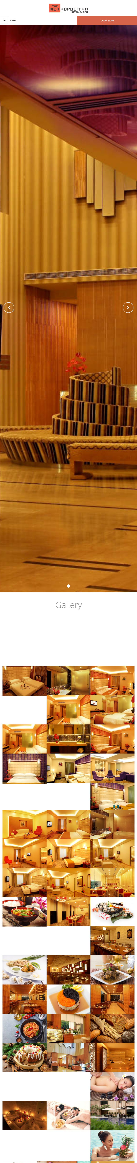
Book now (107, 20)
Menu (13, 20)
